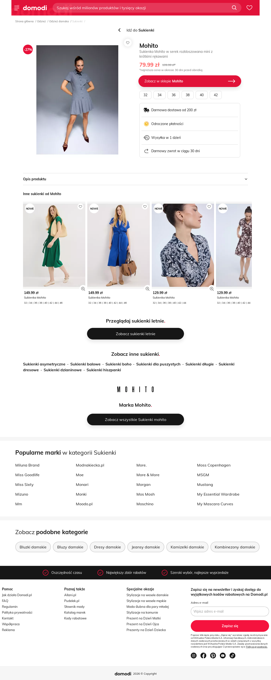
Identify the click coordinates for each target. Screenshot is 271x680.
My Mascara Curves (215, 503)
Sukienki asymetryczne (44, 364)
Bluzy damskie (70, 547)
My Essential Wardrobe (218, 494)
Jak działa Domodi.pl (17, 595)
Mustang (205, 484)
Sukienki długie (199, 364)
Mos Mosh (145, 494)
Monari (82, 484)
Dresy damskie (107, 547)
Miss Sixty (24, 484)
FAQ (5, 601)
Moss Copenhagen (214, 465)
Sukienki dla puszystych (158, 364)
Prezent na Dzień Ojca (143, 624)
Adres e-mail (199, 602)
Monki (81, 494)
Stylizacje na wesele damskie (147, 595)
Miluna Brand (27, 465)
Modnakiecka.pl (90, 465)
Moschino (144, 503)
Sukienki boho (118, 364)
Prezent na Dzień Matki (144, 618)
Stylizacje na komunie (142, 612)
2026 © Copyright (145, 673)
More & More (147, 474)
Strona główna (24, 21)
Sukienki (77, 21)
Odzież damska (59, 21)
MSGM (203, 474)
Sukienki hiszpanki (104, 369)
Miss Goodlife (27, 474)
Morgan (143, 484)
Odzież (41, 21)
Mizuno (21, 494)
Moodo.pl (84, 503)
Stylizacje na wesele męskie (146, 601)
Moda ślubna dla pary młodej (148, 607)
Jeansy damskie (146, 547)
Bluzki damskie (33, 547)
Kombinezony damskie (235, 547)
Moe (80, 474)
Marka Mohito (135, 405)
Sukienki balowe (85, 364)
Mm (18, 503)
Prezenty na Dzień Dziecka (146, 630)
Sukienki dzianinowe (63, 369)
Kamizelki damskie (187, 547)
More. (141, 465)
